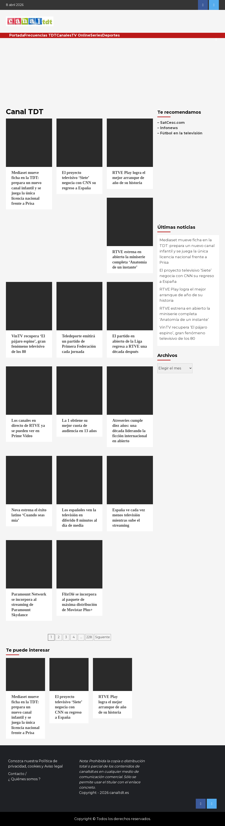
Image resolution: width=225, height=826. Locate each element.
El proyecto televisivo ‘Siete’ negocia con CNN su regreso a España (187, 276)
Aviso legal (53, 766)
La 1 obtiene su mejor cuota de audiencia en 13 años (79, 425)
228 (89, 637)
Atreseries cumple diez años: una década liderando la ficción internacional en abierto (129, 430)
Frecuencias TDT (40, 35)
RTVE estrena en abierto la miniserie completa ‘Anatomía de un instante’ (185, 314)
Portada (16, 35)
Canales (63, 35)
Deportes (111, 35)
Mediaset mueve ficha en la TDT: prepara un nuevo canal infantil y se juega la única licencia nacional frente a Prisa (26, 188)
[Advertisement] (112, 71)
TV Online (80, 35)
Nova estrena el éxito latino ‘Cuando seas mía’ (28, 515)
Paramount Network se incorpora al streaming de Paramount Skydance (28, 604)
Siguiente (102, 637)
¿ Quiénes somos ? (24, 779)
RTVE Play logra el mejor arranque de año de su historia (128, 177)
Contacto (16, 774)
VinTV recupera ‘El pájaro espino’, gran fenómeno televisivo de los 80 (183, 333)
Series (96, 35)
